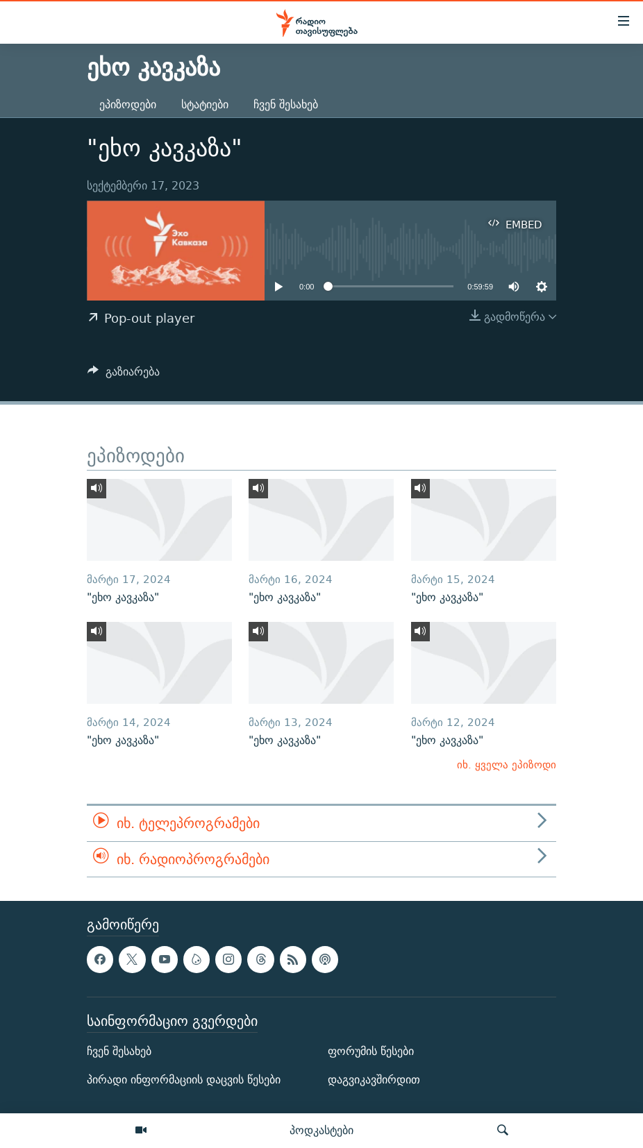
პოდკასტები (321, 1130)
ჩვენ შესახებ (285, 104)
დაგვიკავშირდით (374, 1079)
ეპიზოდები (127, 104)
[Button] (123, 375)
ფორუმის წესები (371, 1051)
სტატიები (204, 104)
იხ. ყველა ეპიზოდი (506, 765)
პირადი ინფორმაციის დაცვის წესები (184, 1079)
